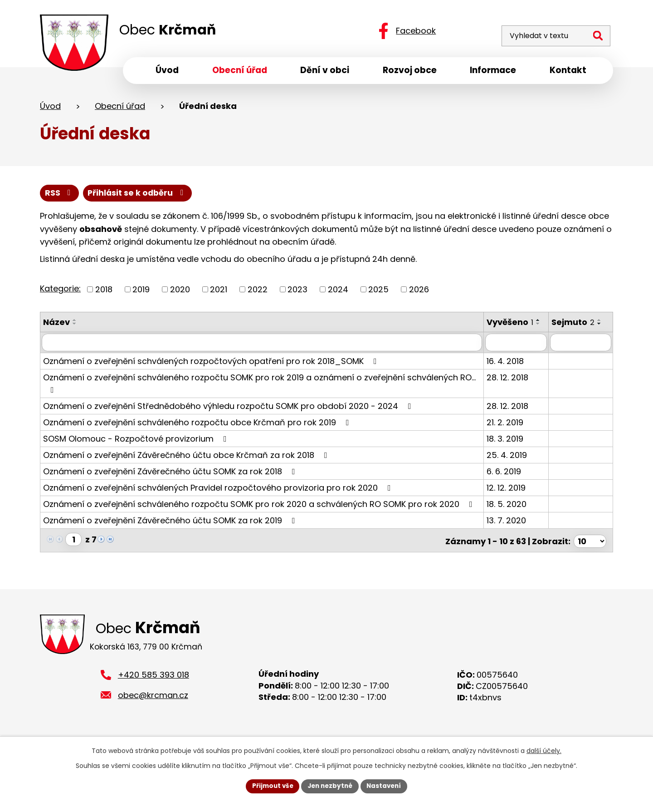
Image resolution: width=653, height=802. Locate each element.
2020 (180, 292)
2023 (297, 292)
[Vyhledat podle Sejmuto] (582, 354)
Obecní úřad (120, 108)
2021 (218, 292)
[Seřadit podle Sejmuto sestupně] (602, 326)
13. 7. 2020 (511, 532)
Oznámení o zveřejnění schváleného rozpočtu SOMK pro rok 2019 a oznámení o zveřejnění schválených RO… (259, 395)
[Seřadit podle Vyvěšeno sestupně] (496, 338)
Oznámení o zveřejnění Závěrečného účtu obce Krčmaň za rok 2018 (187, 466)
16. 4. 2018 (509, 373)
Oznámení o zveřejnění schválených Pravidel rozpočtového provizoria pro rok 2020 (219, 499)
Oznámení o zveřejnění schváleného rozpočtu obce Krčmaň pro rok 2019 (198, 434)
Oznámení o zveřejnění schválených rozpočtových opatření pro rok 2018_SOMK (211, 373)
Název (56, 324)
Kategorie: (60, 291)
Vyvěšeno (514, 324)
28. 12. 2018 (512, 389)
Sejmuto (575, 324)
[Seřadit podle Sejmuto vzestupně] (602, 323)
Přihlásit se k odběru (139, 195)
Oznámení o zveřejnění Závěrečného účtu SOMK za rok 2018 (171, 483)
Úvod (50, 108)
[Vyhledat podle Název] (264, 354)
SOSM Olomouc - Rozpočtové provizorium (136, 450)
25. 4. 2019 (511, 466)
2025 (378, 292)
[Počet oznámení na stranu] (590, 551)
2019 (141, 292)
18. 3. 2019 (509, 450)
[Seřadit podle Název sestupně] (75, 326)
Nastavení (386, 785)
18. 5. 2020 (511, 516)
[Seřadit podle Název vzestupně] (75, 323)
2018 (103, 292)
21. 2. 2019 (509, 434)
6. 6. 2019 (508, 483)
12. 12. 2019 (510, 499)
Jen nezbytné (330, 785)
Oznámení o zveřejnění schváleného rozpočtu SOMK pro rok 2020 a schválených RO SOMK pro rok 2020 (259, 516)
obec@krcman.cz (153, 707)
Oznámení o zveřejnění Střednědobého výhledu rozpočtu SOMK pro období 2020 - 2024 (229, 417)
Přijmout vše (270, 785)
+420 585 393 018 (153, 686)
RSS (60, 195)
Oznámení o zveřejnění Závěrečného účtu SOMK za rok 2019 (171, 532)
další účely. (543, 750)
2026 (419, 292)
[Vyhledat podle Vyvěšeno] (520, 354)
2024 (338, 292)
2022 (258, 292)
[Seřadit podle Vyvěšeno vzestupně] (496, 335)
